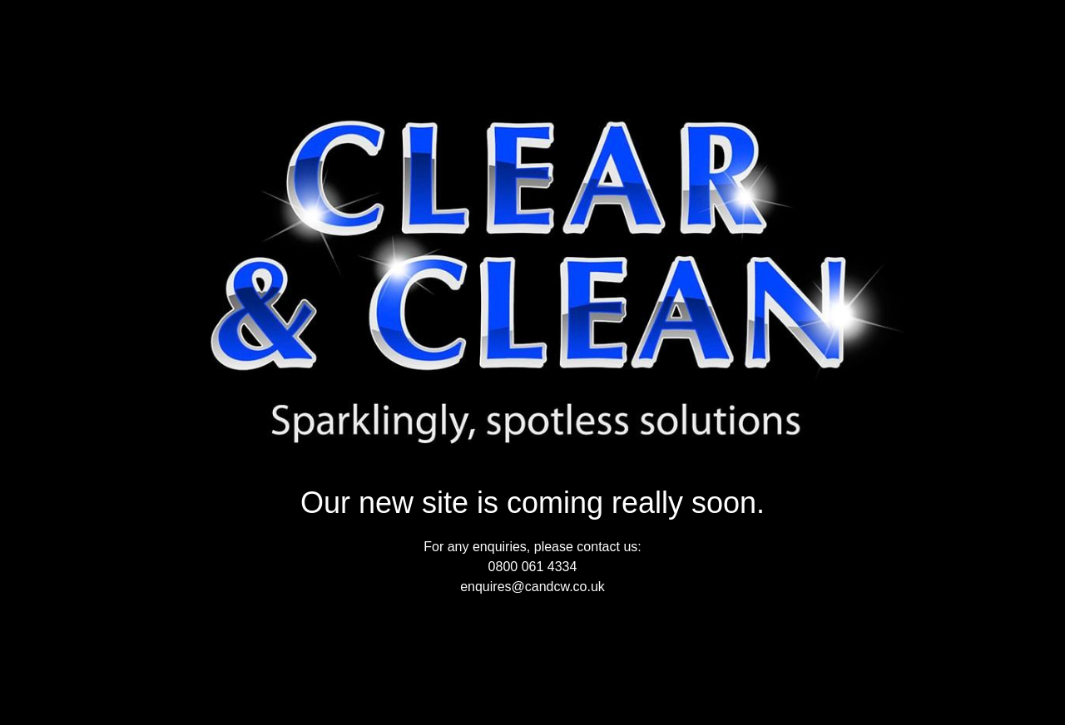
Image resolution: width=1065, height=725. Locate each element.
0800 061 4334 (532, 567)
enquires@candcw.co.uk (532, 587)
